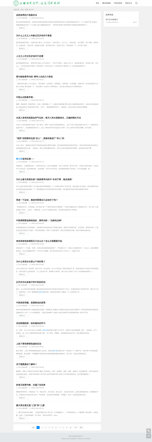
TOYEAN (87, 438)
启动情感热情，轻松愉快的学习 (30, 323)
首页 (97, 3)
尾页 (81, 427)
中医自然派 (118, 3)
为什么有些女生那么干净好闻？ (30, 261)
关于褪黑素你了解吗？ (26, 364)
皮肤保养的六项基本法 (26, 15)
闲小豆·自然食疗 (112, 19)
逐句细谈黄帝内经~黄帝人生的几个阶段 (34, 77)
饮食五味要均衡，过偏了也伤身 (30, 385)
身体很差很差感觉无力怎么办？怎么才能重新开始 (39, 241)
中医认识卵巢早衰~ (25, 97)
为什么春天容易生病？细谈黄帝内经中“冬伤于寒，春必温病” (44, 179)
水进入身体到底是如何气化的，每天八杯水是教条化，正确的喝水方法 (48, 118)
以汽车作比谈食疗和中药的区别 (30, 282)
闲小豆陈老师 (22, 18)
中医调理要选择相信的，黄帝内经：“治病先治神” (39, 220)
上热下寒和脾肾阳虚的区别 (28, 344)
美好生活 (128, 3)
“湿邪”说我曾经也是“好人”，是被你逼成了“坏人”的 (40, 138)
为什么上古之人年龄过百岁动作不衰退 (34, 35)
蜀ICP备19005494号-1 (76, 436)
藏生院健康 (106, 3)
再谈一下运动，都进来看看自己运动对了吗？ (37, 200)
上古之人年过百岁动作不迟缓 (29, 56)
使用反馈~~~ (25, 159)
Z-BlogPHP (73, 438)
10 (70, 427)
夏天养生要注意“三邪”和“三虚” (30, 405)
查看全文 (22, 28)
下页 (75, 427)
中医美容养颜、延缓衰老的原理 (30, 303)
